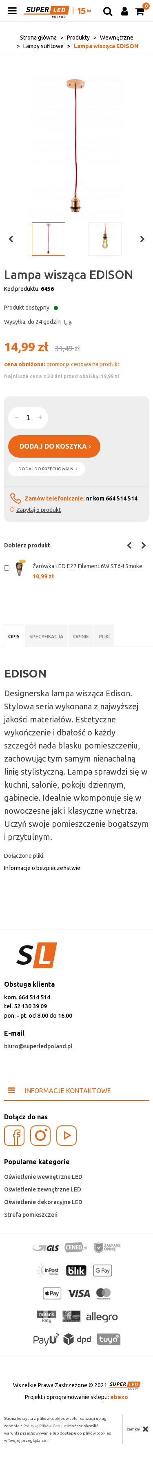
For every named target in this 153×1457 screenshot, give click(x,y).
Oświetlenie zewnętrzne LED (42, 1189)
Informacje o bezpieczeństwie (42, 868)
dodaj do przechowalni (47, 469)
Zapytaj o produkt (38, 510)
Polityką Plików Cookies (45, 1426)
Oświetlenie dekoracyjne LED (43, 1202)
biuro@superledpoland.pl (38, 1046)
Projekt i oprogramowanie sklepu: (76, 1397)
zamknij (138, 1429)
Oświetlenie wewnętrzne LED (43, 1177)
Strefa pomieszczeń (31, 1214)
